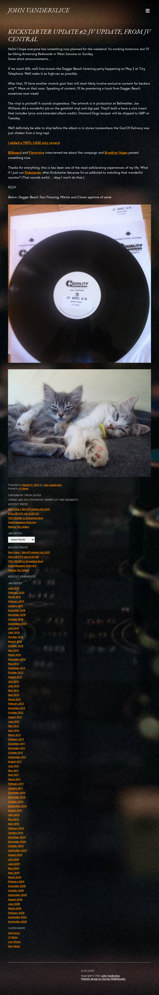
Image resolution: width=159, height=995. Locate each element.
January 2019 (15, 605)
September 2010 (17, 806)
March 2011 (14, 779)
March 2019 (14, 596)
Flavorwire (36, 152)
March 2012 (14, 735)
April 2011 (13, 774)
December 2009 (17, 837)
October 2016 (15, 636)
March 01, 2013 (31, 485)
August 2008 (15, 899)
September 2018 (17, 623)
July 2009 (13, 859)
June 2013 (13, 686)
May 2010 (13, 819)
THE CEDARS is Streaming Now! (25, 518)
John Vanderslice (38, 10)
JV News (23, 488)
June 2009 (14, 863)
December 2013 (16, 668)
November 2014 (17, 659)
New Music (14, 946)
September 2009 (17, 850)
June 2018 (13, 632)
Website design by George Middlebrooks (103, 978)
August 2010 (15, 810)
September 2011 (17, 757)
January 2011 (15, 788)
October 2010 (15, 801)
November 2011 (16, 748)
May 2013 (13, 690)
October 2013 (15, 672)
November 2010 (17, 797)
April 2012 (13, 730)
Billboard (15, 152)
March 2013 (14, 699)
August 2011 (15, 761)
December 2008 (17, 886)
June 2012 (13, 721)
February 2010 (16, 828)
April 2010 (13, 823)
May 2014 (13, 663)
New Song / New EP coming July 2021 (29, 509)
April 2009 (14, 872)
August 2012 (15, 717)
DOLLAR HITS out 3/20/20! (23, 513)
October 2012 (15, 712)
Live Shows (14, 941)
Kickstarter (33, 172)
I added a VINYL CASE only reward (34, 143)
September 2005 (17, 921)
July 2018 (13, 628)
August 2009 (15, 854)
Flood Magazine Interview (22, 522)
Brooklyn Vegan (116, 152)
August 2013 (15, 677)
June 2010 (14, 814)
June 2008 (14, 903)
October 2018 (15, 619)
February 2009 (16, 881)
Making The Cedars (18, 526)
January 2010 (15, 832)
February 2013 (16, 703)
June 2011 (13, 766)
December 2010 (16, 792)
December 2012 (16, 708)
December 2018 (16, 610)
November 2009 (17, 841)
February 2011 (16, 783)
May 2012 (13, 726)
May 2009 (13, 868)
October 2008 (16, 890)
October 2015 (15, 645)
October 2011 (15, 752)
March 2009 (14, 877)
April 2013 (13, 694)
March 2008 (14, 908)
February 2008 (16, 912)
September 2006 (17, 917)
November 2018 (16, 614)
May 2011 (13, 770)
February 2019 (16, 601)
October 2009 (16, 846)
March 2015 (14, 654)
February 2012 (16, 739)
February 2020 (16, 592)
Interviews (14, 933)
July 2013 (13, 681)
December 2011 (16, 743)
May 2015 (13, 650)
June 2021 (13, 588)
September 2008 (17, 895)
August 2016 (15, 641)
